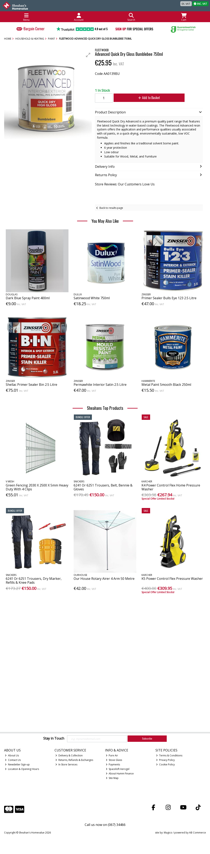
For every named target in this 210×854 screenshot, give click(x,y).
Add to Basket (145, 97)
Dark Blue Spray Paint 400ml (28, 298)
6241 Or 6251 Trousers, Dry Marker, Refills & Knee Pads (34, 580)
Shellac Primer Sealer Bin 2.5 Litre (31, 384)
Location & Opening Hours (22, 769)
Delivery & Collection (69, 755)
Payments (113, 764)
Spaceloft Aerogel (118, 769)
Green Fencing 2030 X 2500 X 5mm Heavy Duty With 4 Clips (37, 487)
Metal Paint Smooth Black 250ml (166, 384)
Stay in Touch (53, 738)
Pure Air (112, 755)
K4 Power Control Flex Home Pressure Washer (171, 487)
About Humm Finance (120, 773)
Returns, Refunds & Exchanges (74, 760)
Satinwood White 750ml (92, 298)
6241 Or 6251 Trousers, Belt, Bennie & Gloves (103, 487)
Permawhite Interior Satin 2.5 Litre (100, 384)
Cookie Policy (165, 764)
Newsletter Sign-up (17, 764)
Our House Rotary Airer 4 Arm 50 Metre (104, 578)
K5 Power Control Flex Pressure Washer (172, 578)
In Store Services (66, 764)
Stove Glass (114, 760)
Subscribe (147, 738)
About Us (12, 755)
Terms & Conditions (169, 755)
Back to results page (111, 208)
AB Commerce (197, 832)
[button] (88, 55)
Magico (168, 832)
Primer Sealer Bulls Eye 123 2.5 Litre (169, 298)
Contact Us (13, 760)
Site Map (112, 778)
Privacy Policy (165, 760)
